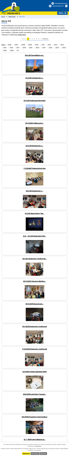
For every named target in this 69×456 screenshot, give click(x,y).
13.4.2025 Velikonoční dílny (51, 281)
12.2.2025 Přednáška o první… (51, 349)
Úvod (3, 17)
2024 (64, 48)
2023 (57, 48)
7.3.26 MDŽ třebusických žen (51, 101)
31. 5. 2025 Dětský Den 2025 (51, 259)
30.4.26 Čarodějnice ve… (18, 55)
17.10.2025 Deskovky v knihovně (51, 191)
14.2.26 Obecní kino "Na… (51, 123)
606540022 (22, 35)
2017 (17, 48)
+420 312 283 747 (58, 6)
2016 (11, 48)
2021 (44, 48)
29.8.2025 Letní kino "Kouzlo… (51, 214)
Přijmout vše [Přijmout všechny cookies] (26, 453)
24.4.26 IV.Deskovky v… (51, 55)
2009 (30, 45)
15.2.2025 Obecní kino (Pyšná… (51, 327)
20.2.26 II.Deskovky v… (18, 123)
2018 (24, 48)
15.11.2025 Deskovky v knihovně (18, 191)
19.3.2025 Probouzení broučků (51, 304)
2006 (9, 45)
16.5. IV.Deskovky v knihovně (18, 281)
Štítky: (3, 45)
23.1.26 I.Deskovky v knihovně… (51, 146)
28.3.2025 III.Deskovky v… (18, 304)
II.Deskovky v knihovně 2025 (18, 349)
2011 (43, 45)
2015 (4, 48)
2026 (12, 50)
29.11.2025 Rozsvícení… (51, 168)
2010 (36, 45)
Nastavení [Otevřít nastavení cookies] (44, 453)
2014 (62, 45)
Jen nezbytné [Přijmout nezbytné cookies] (35, 453)
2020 (37, 48)
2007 (16, 45)
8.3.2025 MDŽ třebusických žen (18, 327)
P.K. (18, 50)
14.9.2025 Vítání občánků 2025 (18, 214)
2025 (5, 50)
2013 (55, 45)
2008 (23, 45)
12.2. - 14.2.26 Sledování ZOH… (17, 146)
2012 (49, 45)
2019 (30, 48)
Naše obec (12, 17)
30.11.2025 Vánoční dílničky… (18, 168)
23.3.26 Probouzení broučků (18, 78)
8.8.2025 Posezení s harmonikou (18, 236)
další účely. (38, 446)
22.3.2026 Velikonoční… (51, 78)
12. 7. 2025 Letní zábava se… (51, 236)
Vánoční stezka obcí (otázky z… (51, 372)
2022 (50, 48)
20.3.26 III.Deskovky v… (18, 101)
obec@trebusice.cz (61, 3)
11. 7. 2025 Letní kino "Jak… (18, 259)
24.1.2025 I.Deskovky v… (18, 372)
